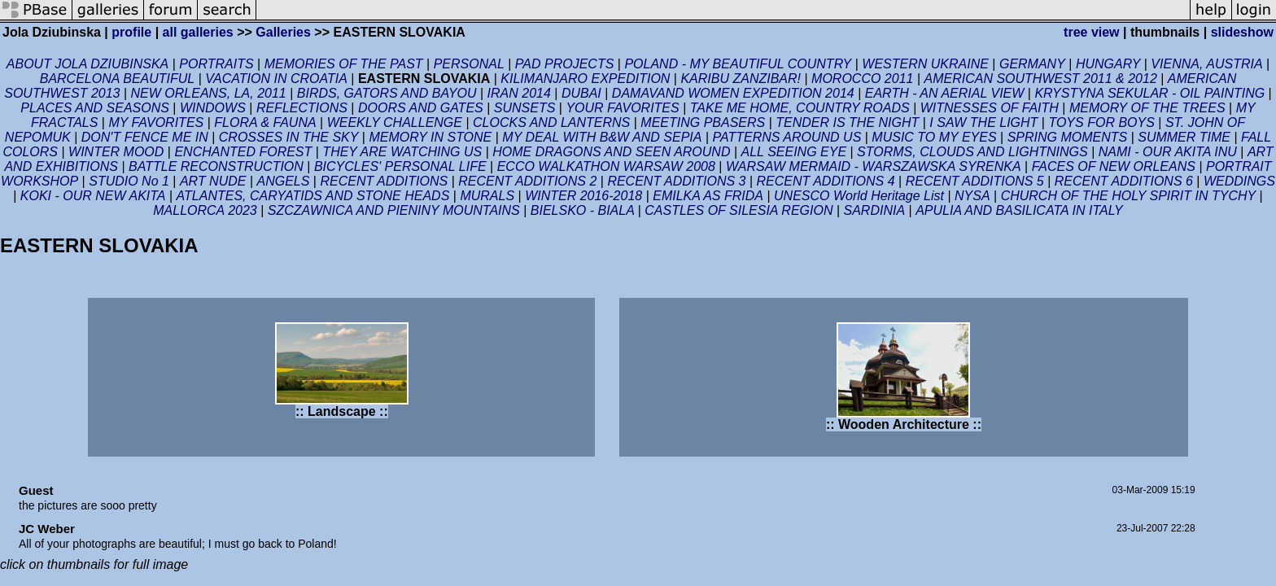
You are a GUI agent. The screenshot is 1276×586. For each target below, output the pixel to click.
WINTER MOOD (116, 152)
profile (131, 32)
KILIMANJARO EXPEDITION (585, 78)
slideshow (1242, 32)
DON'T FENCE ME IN (144, 137)
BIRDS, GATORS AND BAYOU (387, 93)
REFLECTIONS (301, 108)
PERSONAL (469, 64)
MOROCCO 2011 (862, 78)
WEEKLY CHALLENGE (394, 122)
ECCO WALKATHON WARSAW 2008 (606, 166)
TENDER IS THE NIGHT (847, 122)
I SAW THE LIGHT (983, 122)
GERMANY (1032, 64)
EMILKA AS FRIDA (708, 196)
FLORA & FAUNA (265, 122)
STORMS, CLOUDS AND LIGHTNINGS (972, 152)
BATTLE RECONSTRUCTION (216, 166)
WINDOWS (213, 108)
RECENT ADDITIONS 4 (826, 181)
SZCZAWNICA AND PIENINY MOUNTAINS (394, 210)
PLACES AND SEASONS (94, 108)
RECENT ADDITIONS (384, 181)
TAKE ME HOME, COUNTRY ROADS (800, 108)
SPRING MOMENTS (1067, 137)
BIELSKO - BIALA (584, 210)
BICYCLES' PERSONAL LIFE (400, 166)
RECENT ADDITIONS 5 (975, 181)
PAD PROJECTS (564, 64)
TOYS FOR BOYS (1101, 122)
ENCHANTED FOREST (243, 152)
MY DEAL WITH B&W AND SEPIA (601, 137)
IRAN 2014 (519, 93)
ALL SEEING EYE (794, 152)
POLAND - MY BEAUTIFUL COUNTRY (737, 64)
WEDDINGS (1239, 181)
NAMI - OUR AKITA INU (1168, 152)
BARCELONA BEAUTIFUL (117, 78)
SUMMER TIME (1184, 137)
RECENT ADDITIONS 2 (527, 181)
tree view (1091, 32)
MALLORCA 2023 (204, 210)
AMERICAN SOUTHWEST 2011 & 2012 (1040, 78)
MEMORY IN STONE (430, 137)
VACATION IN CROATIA (276, 78)
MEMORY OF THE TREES (1147, 108)
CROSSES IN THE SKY (289, 137)
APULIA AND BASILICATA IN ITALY (1019, 210)
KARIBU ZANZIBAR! (740, 78)
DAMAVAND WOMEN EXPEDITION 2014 (733, 93)
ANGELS (282, 181)
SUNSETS (525, 108)
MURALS (487, 196)
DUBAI (581, 93)
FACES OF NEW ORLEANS (1113, 166)
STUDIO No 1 (129, 181)
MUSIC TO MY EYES (934, 137)
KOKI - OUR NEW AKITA (93, 196)
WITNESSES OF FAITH (989, 108)
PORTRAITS (216, 64)
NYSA (972, 196)
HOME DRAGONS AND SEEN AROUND (611, 152)
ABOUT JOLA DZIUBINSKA (87, 64)
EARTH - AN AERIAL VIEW (945, 93)
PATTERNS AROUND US (786, 137)
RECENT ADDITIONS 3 (676, 181)
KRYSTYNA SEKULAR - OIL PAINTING (1149, 93)
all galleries (198, 32)
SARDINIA (875, 210)
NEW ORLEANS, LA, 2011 (208, 93)
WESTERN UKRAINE (925, 64)
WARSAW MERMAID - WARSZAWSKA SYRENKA (873, 166)
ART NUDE (213, 181)
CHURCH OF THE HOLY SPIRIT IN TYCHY (1128, 196)
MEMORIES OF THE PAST (343, 64)
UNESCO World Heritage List (860, 196)
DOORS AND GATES (420, 108)
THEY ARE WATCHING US (402, 152)
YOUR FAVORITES (622, 108)
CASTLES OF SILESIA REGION (738, 210)
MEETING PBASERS (702, 122)
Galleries (283, 32)
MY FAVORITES (155, 122)
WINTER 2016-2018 (583, 196)
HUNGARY (1108, 64)
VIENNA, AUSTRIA (1206, 64)
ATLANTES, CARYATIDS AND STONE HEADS (313, 196)
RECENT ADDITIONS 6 (1124, 181)
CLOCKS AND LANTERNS (551, 122)
